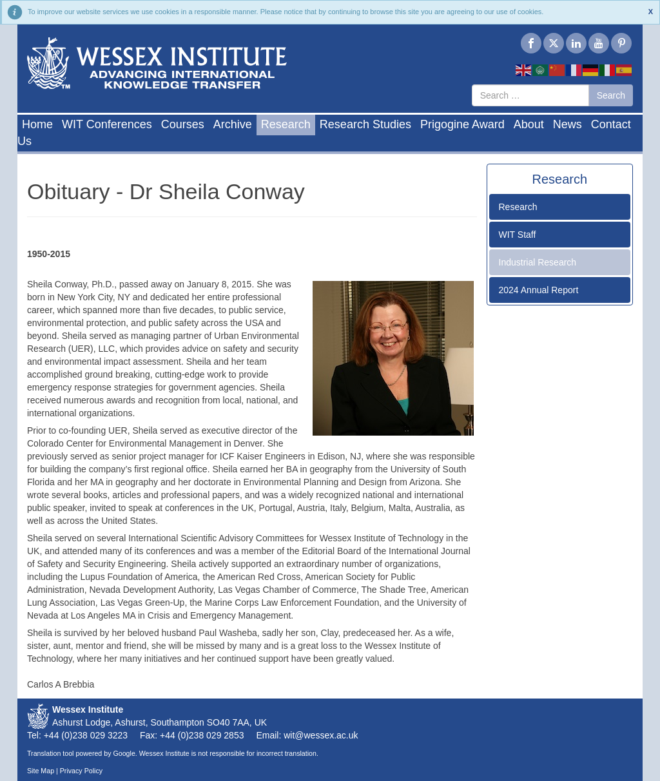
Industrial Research (538, 262)
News (567, 124)
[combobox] (530, 95)
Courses (182, 124)
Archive (232, 124)
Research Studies (365, 124)
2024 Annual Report (539, 290)
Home (37, 124)
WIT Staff (517, 234)
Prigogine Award (462, 124)
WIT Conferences (107, 124)
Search (611, 95)
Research (286, 124)
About (529, 124)
